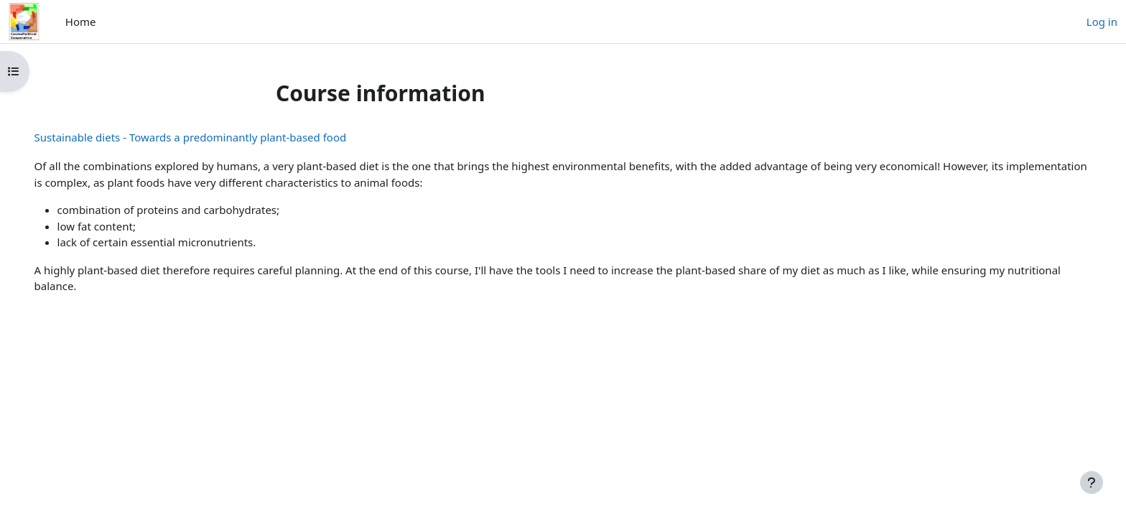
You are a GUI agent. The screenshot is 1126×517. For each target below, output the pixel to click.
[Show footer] (1091, 482)
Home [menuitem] (80, 21)
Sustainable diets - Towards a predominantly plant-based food (211, 137)
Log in (1102, 21)
